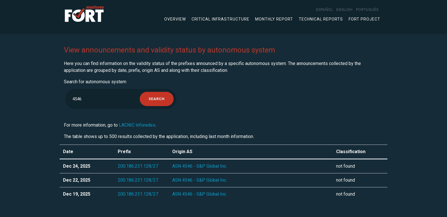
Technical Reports (321, 19)
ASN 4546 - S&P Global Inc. (199, 166)
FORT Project (364, 19)
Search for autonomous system (95, 81)
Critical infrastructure (220, 19)
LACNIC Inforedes (137, 125)
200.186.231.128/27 (138, 166)
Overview (175, 19)
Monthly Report (274, 19)
